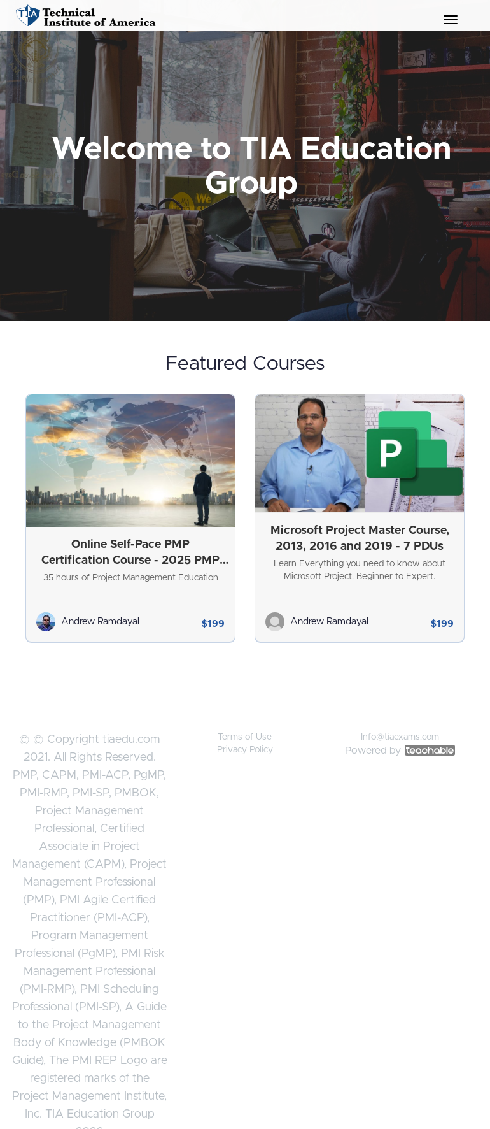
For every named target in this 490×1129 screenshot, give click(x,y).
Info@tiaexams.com (400, 737)
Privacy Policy (245, 749)
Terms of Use (245, 737)
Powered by (400, 750)
